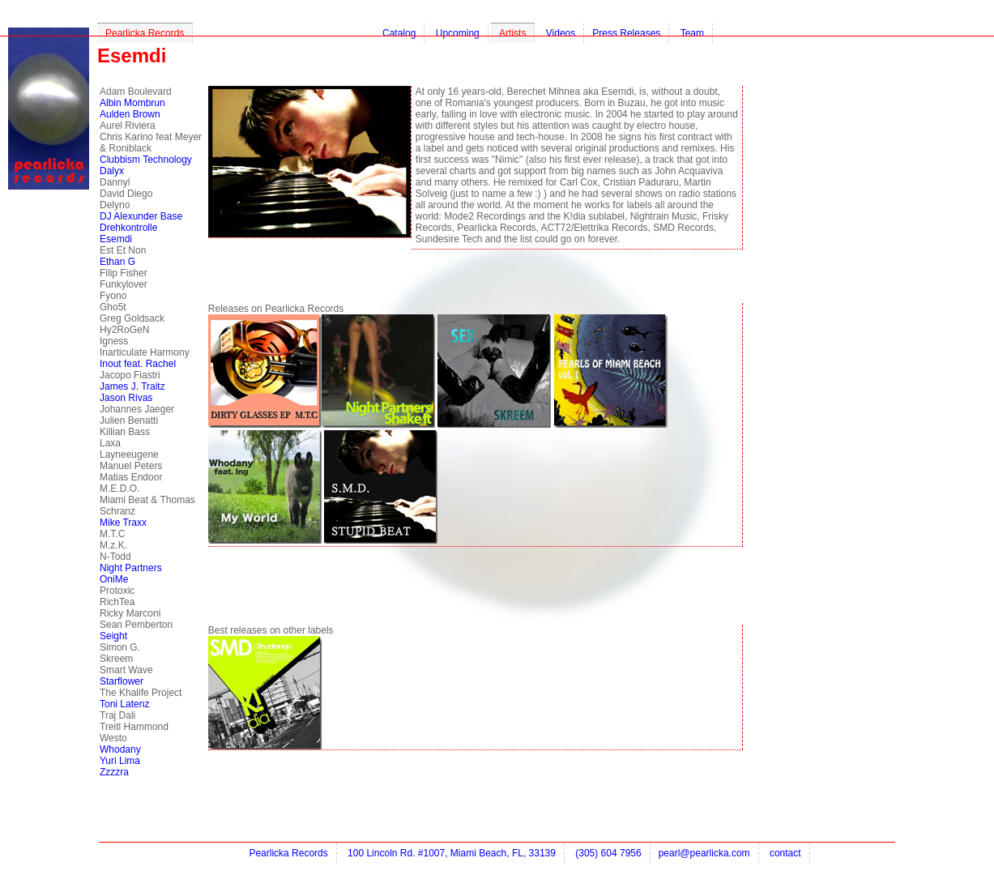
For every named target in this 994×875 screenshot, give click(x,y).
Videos (560, 33)
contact (785, 853)
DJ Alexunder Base (141, 216)
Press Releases (626, 33)
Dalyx (112, 171)
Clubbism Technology (146, 159)
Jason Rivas (126, 397)
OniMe (114, 579)
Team (692, 33)
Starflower (121, 681)
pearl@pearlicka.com (704, 853)
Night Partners (131, 568)
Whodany (120, 749)
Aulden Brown (130, 114)
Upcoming (458, 33)
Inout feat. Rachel (138, 363)
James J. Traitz (132, 386)
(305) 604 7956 (608, 853)
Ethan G (117, 261)
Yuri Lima (120, 760)
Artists (512, 33)
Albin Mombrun (132, 103)
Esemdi (116, 239)
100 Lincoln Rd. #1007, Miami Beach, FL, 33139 (452, 853)
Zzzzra (114, 772)
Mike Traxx (123, 522)
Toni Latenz (124, 704)
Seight (113, 636)
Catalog (399, 33)
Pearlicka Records (144, 33)
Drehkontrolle (128, 227)
